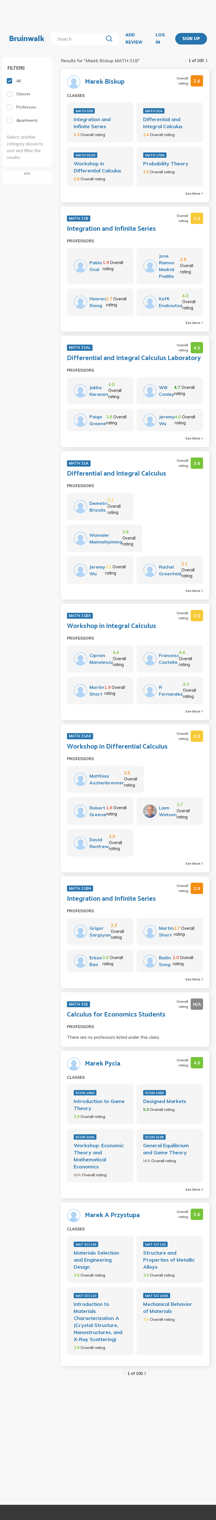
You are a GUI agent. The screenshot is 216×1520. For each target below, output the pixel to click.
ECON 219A (85, 1137)
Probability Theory (165, 163)
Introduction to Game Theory (99, 1104)
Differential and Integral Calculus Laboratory (134, 358)
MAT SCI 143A (156, 1295)
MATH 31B (84, 111)
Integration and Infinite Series (92, 123)
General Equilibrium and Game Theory (166, 1149)
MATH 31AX (85, 155)
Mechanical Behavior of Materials (167, 1307)
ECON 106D (154, 1093)
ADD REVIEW (133, 39)
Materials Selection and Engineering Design (96, 1260)
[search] (78, 39)
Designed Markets (164, 1101)
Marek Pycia (102, 1064)
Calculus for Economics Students (116, 1015)
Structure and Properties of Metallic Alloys (169, 1260)
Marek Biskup (105, 82)
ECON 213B (154, 1137)
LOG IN (160, 39)
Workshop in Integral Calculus (111, 626)
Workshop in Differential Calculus (97, 167)
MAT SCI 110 (86, 1295)
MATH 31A (154, 111)
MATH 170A (155, 155)
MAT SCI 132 (155, 1244)
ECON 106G (85, 1093)
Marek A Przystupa (112, 1215)
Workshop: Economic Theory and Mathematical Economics (99, 1156)
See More (194, 193)
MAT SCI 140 (86, 1244)
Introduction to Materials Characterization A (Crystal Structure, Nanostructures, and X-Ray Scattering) (98, 1322)
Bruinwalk (26, 39)
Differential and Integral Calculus (163, 123)
